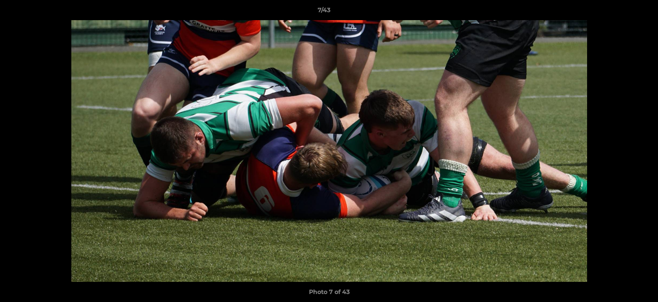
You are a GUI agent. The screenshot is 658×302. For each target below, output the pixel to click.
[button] (623, 12)
